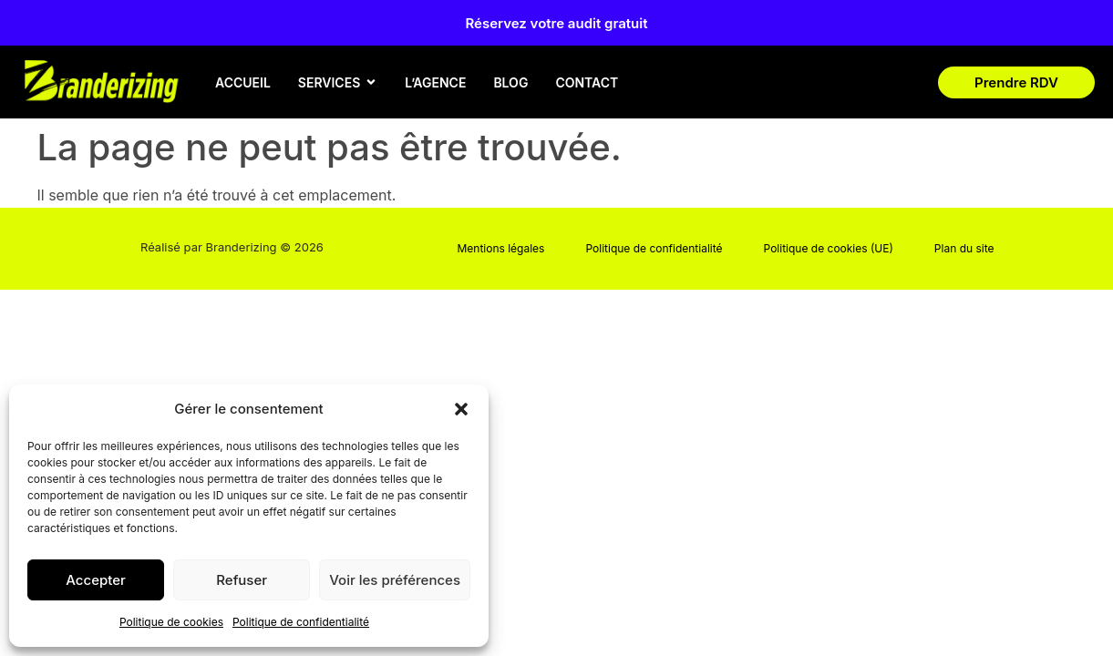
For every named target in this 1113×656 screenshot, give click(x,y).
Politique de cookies (171, 622)
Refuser (241, 580)
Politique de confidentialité (300, 622)
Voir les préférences (394, 580)
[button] (461, 409)
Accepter (96, 580)
